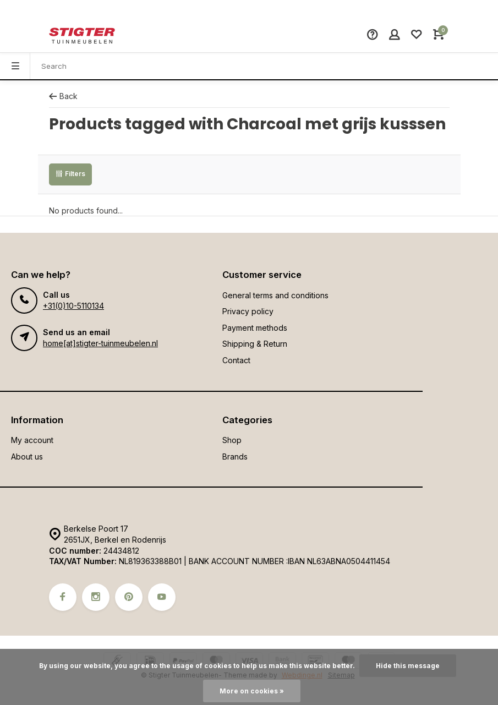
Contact (236, 360)
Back (63, 96)
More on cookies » (252, 691)
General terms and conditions (275, 295)
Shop (232, 440)
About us (27, 456)
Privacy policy (247, 311)
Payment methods (254, 327)
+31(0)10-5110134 (73, 305)
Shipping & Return (254, 343)
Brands (235, 456)
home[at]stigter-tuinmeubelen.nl (100, 343)
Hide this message (408, 666)
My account (32, 440)
